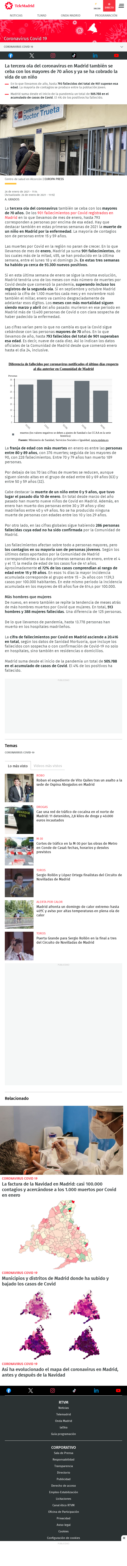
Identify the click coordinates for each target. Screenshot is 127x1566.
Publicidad (64, 1479)
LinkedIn (95, 55)
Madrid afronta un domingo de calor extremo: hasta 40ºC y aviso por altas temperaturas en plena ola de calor (19, 914)
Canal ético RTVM (63, 1505)
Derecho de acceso (63, 1485)
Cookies (63, 1531)
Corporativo (63, 1448)
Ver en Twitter (30, 1391)
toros (41, 870)
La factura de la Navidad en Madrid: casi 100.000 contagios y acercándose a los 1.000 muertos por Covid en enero (61, 1140)
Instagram (53, 55)
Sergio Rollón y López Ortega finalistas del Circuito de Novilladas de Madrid (19, 883)
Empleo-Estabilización (63, 1492)
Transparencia (63, 1466)
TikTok (70, 55)
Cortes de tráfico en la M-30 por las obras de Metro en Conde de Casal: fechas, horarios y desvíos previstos (19, 851)
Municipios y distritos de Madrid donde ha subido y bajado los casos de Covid (61, 1234)
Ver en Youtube (118, 1390)
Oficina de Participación (63, 1511)
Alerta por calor (49, 901)
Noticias (16, 15)
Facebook (10, 55)
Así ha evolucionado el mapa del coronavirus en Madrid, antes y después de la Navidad (63, 1324)
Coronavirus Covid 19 (19, 1178)
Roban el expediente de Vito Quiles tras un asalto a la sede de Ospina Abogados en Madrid (19, 788)
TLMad (41, 15)
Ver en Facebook (9, 1391)
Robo (40, 775)
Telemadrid (63, 1414)
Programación (106, 15)
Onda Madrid (70, 15)
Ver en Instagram (52, 1390)
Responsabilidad (63, 1459)
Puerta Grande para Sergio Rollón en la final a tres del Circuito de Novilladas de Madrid (19, 946)
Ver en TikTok (74, 1391)
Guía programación (63, 1434)
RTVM (63, 1402)
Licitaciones (63, 1498)
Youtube (116, 55)
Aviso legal (64, 1525)
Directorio (63, 1472)
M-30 (39, 838)
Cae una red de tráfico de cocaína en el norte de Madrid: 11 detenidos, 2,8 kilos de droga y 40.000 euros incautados (19, 819)
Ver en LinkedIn (96, 1390)
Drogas (42, 807)
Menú (121, 6)
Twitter (28, 55)
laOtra (63, 1427)
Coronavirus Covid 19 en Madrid (63, 31)
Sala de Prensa (63, 1453)
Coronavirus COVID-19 (19, 752)
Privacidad (63, 1518)
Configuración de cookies (63, 1538)
